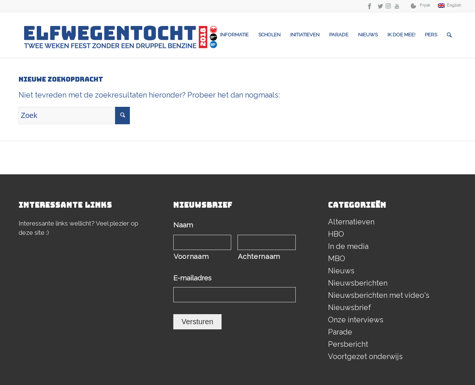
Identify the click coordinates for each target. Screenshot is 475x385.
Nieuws (341, 270)
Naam (185, 225)
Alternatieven (351, 221)
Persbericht (348, 344)
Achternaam (259, 256)
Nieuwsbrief (349, 307)
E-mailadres (194, 278)
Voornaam (191, 256)
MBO (336, 258)
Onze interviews (355, 319)
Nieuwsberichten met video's (378, 295)
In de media (348, 246)
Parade (340, 332)
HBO (336, 234)
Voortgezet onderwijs (365, 356)
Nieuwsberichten (357, 283)
